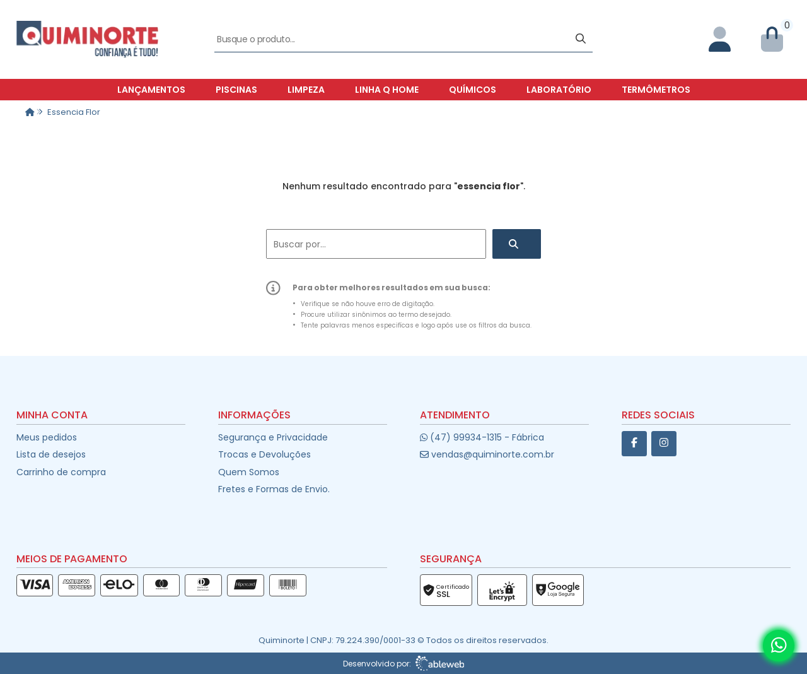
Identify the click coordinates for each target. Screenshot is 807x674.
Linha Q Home (387, 89)
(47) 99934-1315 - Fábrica (482, 437)
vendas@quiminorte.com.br (487, 454)
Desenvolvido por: (404, 663)
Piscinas (236, 89)
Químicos (472, 89)
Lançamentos (151, 89)
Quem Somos (248, 472)
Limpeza (306, 89)
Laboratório (558, 89)
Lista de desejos (51, 454)
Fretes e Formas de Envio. (274, 489)
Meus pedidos (46, 437)
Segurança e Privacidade (273, 437)
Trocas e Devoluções (264, 454)
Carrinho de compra (61, 472)
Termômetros (656, 89)
